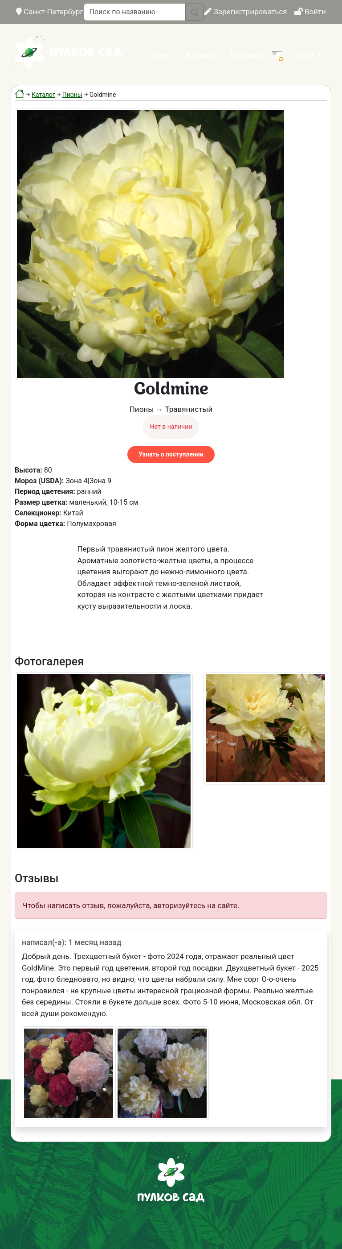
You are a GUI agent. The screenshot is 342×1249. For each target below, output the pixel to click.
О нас (161, 55)
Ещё (306, 55)
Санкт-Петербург (49, 11)
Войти (310, 11)
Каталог (201, 55)
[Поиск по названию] (135, 12)
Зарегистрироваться (245, 11)
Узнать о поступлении (170, 454)
